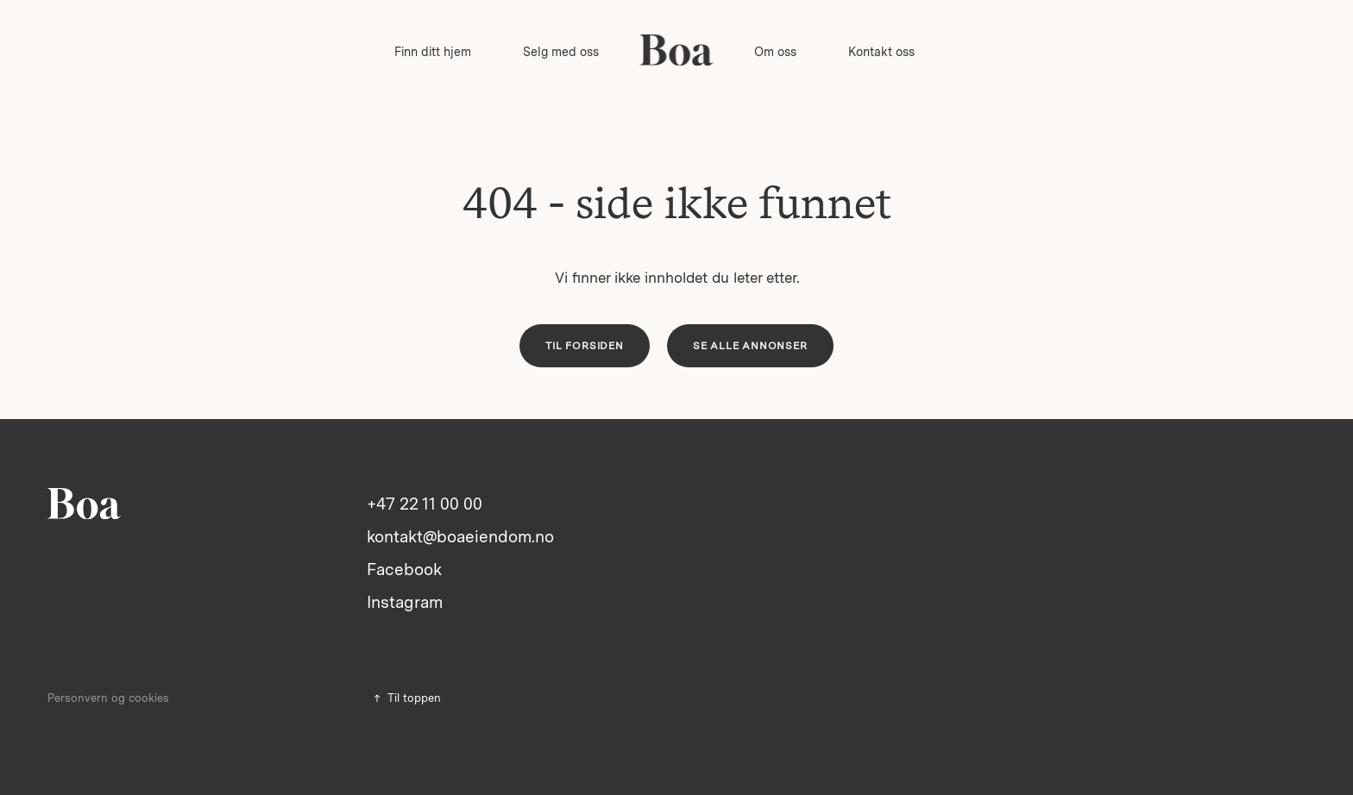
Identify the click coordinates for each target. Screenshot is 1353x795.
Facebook (404, 569)
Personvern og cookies (108, 698)
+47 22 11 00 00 (424, 504)
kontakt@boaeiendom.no (460, 537)
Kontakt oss (881, 52)
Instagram (405, 602)
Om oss (775, 52)
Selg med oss (561, 52)
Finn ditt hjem (432, 52)
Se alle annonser (750, 346)
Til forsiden (584, 346)
